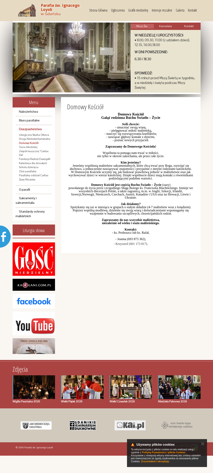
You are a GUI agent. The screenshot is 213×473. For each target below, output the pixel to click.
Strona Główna (98, 10)
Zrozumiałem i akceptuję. (155, 461)
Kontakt (192, 10)
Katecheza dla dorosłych (33, 163)
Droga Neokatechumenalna (34, 139)
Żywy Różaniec (27, 179)
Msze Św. (142, 26)
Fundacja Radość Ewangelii (34, 159)
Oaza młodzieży (28, 147)
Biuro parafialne (29, 120)
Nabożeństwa (28, 111)
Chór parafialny (27, 171)
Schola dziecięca (28, 167)
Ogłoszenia (118, 10)
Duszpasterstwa (30, 129)
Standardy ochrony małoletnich (30, 213)
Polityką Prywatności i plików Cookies (163, 452)
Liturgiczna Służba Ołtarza (34, 135)
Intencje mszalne (162, 10)
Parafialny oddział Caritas (33, 175)
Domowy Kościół (28, 143)
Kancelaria (165, 26)
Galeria (180, 10)
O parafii (24, 189)
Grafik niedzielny (138, 10)
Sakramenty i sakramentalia (26, 200)
